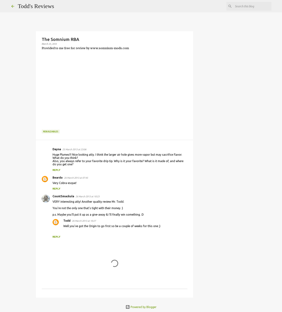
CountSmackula (63, 196)
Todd (66, 220)
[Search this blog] (252, 6)
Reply (56, 170)
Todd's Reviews (36, 6)
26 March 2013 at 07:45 (76, 177)
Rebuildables (50, 131)
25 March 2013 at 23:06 (74, 149)
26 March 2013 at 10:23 (87, 196)
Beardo (58, 177)
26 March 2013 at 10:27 (84, 221)
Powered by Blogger (141, 307)
